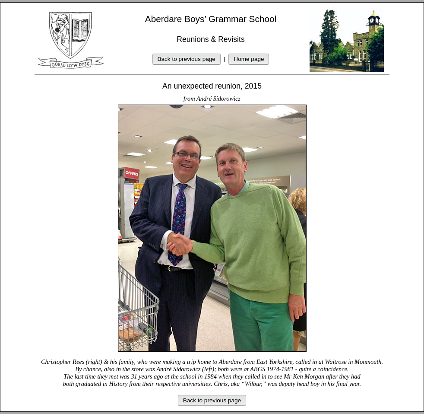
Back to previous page (186, 59)
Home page (249, 59)
